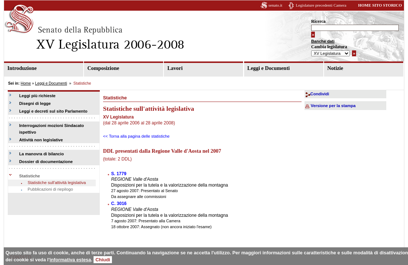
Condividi (319, 94)
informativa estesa (70, 259)
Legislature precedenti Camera (321, 5)
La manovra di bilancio (41, 154)
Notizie (335, 68)
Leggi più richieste (37, 95)
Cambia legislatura (329, 46)
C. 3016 (119, 203)
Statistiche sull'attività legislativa (57, 182)
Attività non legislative (41, 140)
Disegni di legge (35, 103)
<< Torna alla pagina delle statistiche (136, 136)
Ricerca (318, 21)
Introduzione (22, 68)
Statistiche (29, 176)
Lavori (175, 68)
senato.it (275, 5)
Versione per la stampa (333, 105)
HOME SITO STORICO (380, 5)
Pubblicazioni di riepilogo (50, 189)
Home (26, 83)
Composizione (103, 68)
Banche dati (322, 41)
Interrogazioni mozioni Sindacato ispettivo (51, 128)
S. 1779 (118, 173)
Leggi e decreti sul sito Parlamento (53, 111)
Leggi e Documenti (268, 68)
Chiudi (102, 259)
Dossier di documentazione (46, 161)
